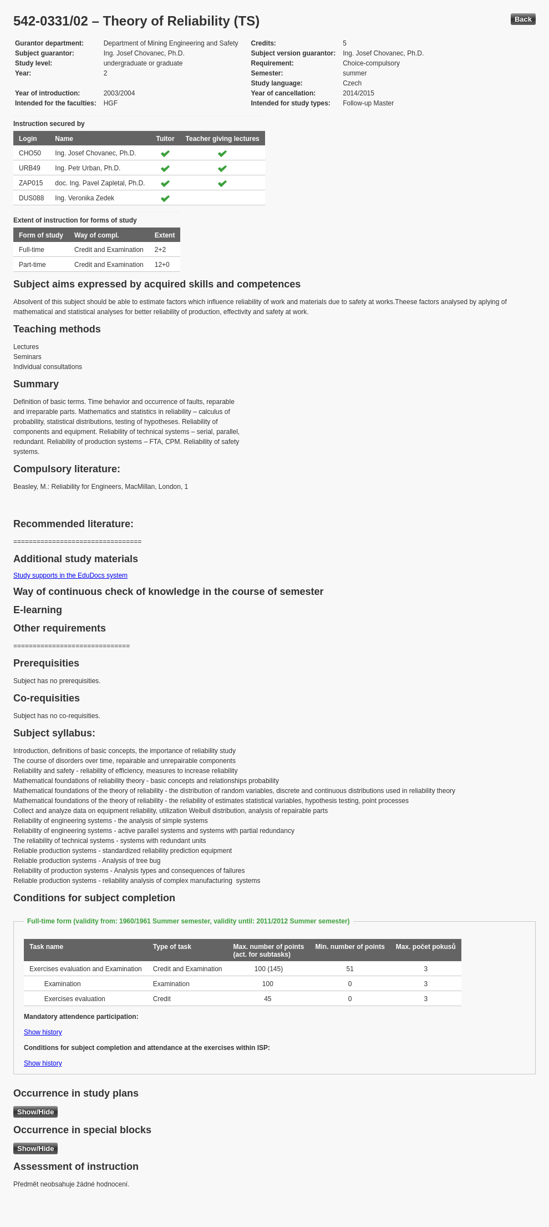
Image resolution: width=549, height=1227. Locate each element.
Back (523, 19)
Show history (43, 1032)
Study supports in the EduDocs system (70, 575)
